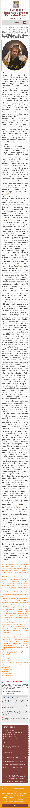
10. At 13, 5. (5, 660)
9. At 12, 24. (5, 658)
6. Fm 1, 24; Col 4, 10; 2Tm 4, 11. (12, 652)
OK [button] (15, 805)
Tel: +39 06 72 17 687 (10, 734)
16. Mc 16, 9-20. (7, 675)
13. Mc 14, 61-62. (7, 669)
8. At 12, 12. (5, 656)
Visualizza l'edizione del (12, 692)
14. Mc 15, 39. (6, 671)
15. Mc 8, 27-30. (7, 673)
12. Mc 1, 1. (5, 667)
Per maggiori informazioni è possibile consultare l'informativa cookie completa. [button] (13, 800)
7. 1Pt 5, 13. (5, 654)
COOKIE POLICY (8, 752)
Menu (16, 22)
